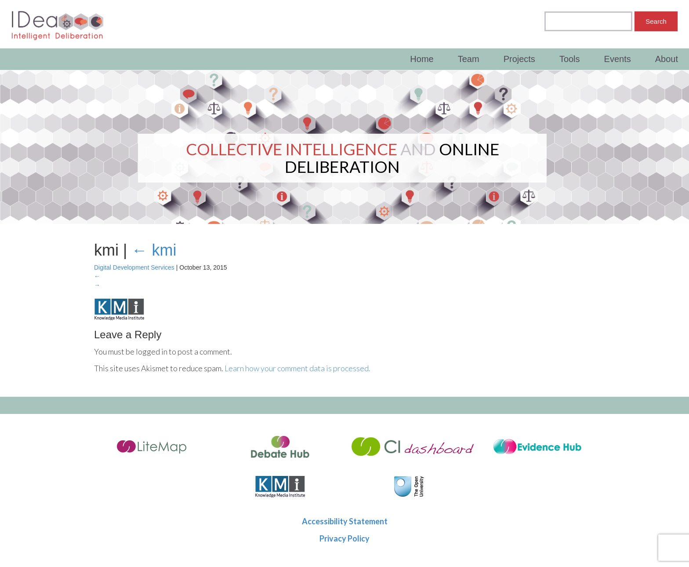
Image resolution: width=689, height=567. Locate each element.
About (666, 59)
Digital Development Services (134, 267)
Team (468, 59)
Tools (569, 59)
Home (421, 59)
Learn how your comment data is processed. (297, 368)
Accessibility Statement (345, 521)
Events (617, 59)
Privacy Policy (344, 538)
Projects (519, 59)
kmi (153, 250)
